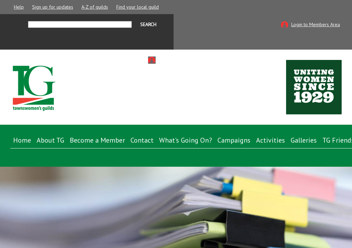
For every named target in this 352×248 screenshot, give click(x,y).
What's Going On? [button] (185, 140)
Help (19, 7)
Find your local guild (137, 7)
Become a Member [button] (97, 140)
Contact (142, 140)
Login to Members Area (315, 24)
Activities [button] (270, 140)
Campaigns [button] (234, 140)
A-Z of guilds (94, 7)
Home (22, 140)
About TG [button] (50, 140)
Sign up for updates (52, 7)
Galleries (304, 140)
